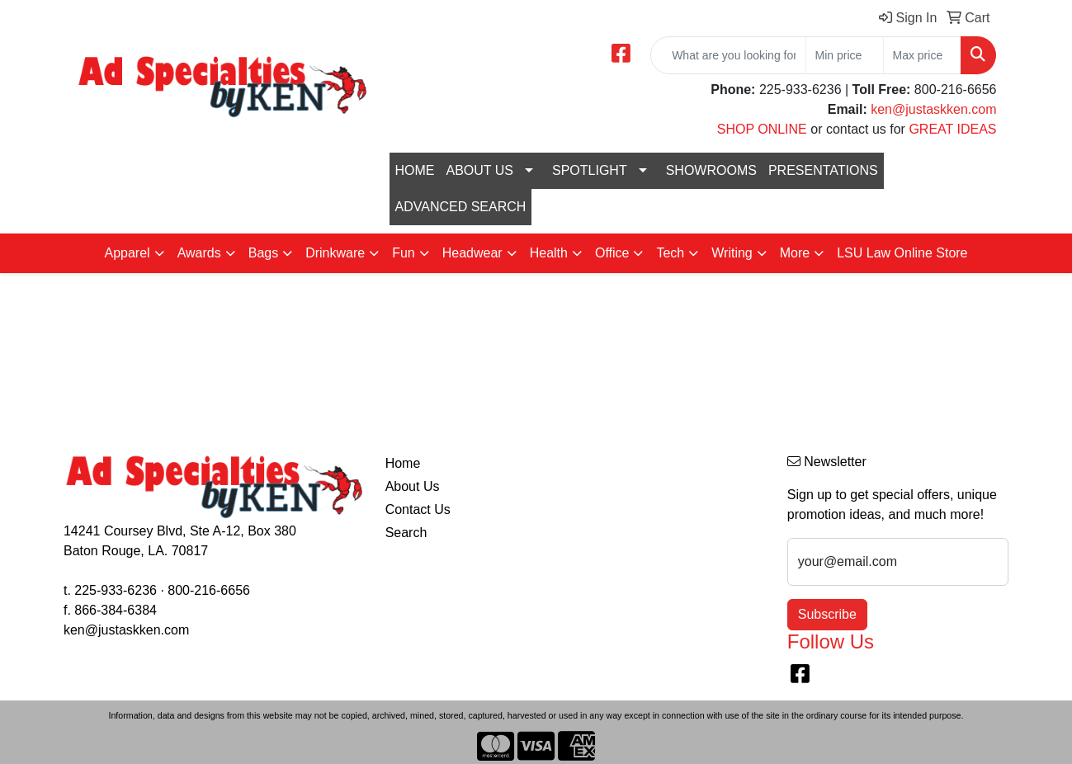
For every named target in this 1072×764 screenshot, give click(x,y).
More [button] (795, 253)
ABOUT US (480, 170)
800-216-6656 (209, 590)
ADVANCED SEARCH (461, 207)
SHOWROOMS (711, 170)
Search (406, 533)
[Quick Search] (728, 55)
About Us (412, 486)
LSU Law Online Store (902, 253)
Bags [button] (263, 253)
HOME (415, 170)
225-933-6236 (115, 590)
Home (403, 463)
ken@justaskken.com (933, 109)
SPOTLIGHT (589, 170)
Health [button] (549, 253)
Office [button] (612, 253)
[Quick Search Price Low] (844, 55)
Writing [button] (732, 253)
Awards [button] (199, 253)
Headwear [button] (472, 253)
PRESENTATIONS (823, 170)
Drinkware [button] (335, 253)
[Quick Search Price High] (922, 55)
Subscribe (827, 614)
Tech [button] (670, 253)
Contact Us (418, 509)
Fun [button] (403, 253)
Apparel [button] (126, 253)
